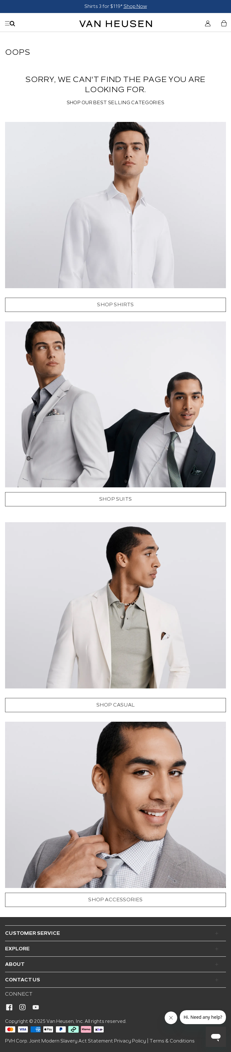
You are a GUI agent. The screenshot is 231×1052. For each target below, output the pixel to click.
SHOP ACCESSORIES (115, 899)
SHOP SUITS (115, 499)
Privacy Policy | (131, 1040)
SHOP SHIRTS (115, 304)
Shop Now (135, 6)
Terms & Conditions (172, 1040)
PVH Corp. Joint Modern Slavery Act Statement (59, 1040)
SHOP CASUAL (115, 705)
